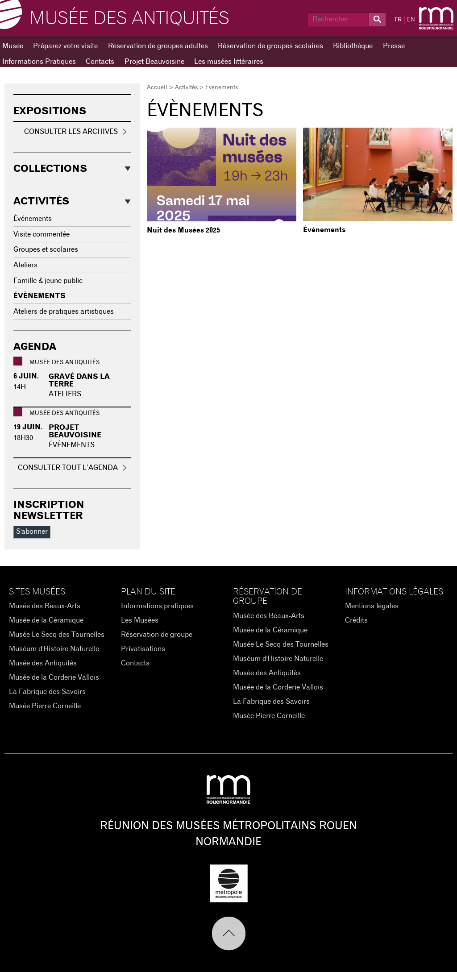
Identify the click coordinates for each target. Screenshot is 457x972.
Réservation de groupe (156, 634)
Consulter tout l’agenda (68, 467)
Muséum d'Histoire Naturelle (54, 648)
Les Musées (139, 620)
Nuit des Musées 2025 (183, 230)
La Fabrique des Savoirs (47, 691)
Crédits (356, 620)
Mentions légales (372, 606)
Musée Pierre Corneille (45, 706)
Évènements (39, 295)
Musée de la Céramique (46, 620)
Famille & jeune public (48, 280)
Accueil (157, 88)
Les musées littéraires (228, 61)
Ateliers (25, 265)
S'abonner (32, 531)
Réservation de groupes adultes (158, 46)
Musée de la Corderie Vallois (54, 677)
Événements (324, 229)
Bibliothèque (353, 46)
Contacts (100, 61)
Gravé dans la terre (79, 380)
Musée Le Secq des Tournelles (56, 634)
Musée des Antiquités (129, 19)
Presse (394, 46)
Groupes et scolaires (45, 249)
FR (398, 20)
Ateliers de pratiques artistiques (63, 311)
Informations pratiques (157, 606)
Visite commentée (41, 234)
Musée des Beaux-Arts (44, 606)
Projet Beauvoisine (154, 61)
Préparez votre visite (65, 46)
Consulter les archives (71, 131)
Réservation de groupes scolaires (270, 46)
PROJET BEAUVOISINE (75, 431)
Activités (186, 88)
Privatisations (143, 648)
